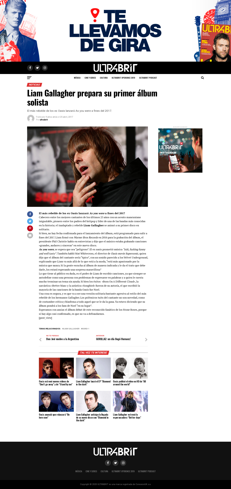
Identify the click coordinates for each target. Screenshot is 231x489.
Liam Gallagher (71, 329)
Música (77, 77)
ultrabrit (44, 120)
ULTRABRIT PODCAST (148, 77)
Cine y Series (90, 77)
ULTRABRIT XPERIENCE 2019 (123, 77)
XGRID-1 (85, 329)
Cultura (104, 77)
